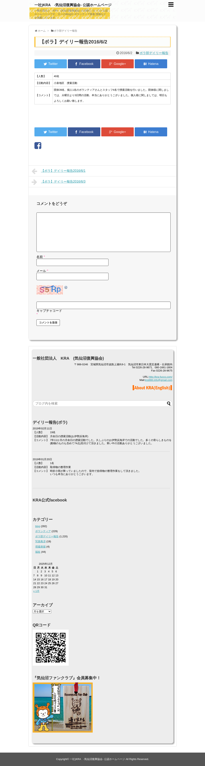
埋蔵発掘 (40, 546)
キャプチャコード (49, 310)
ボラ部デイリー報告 (154, 53)
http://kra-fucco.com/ (160, 376)
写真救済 (40, 541)
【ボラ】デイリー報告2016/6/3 (58, 182)
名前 (40, 257)
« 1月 (36, 591)
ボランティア (43, 531)
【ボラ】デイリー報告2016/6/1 (58, 171)
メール (42, 271)
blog (37, 526)
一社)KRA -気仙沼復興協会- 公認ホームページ (73, 5)
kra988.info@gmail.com (158, 379)
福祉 (37, 551)
